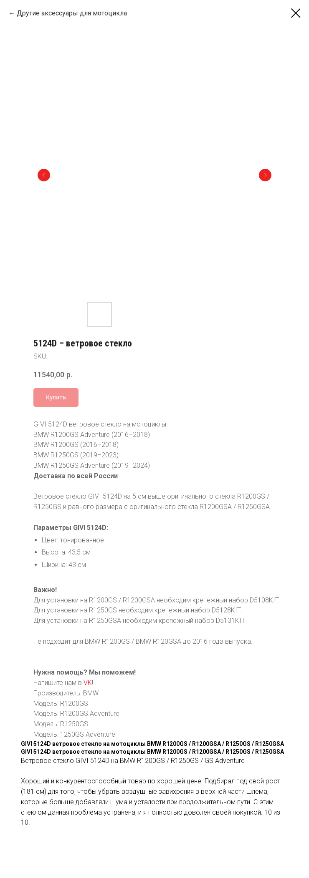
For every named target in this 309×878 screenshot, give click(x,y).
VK (88, 683)
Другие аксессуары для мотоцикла (72, 13)
